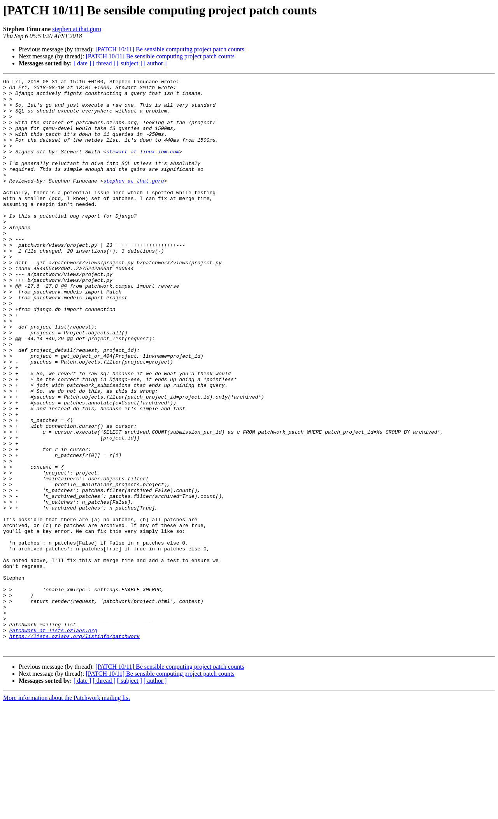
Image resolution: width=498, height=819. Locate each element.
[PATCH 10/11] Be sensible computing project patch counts (169, 49)
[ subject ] (129, 63)
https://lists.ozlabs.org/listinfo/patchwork (74, 748)
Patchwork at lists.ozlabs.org (53, 741)
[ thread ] (104, 63)
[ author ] (155, 63)
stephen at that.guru (76, 29)
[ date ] (82, 63)
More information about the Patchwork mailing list (66, 812)
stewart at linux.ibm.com (142, 166)
